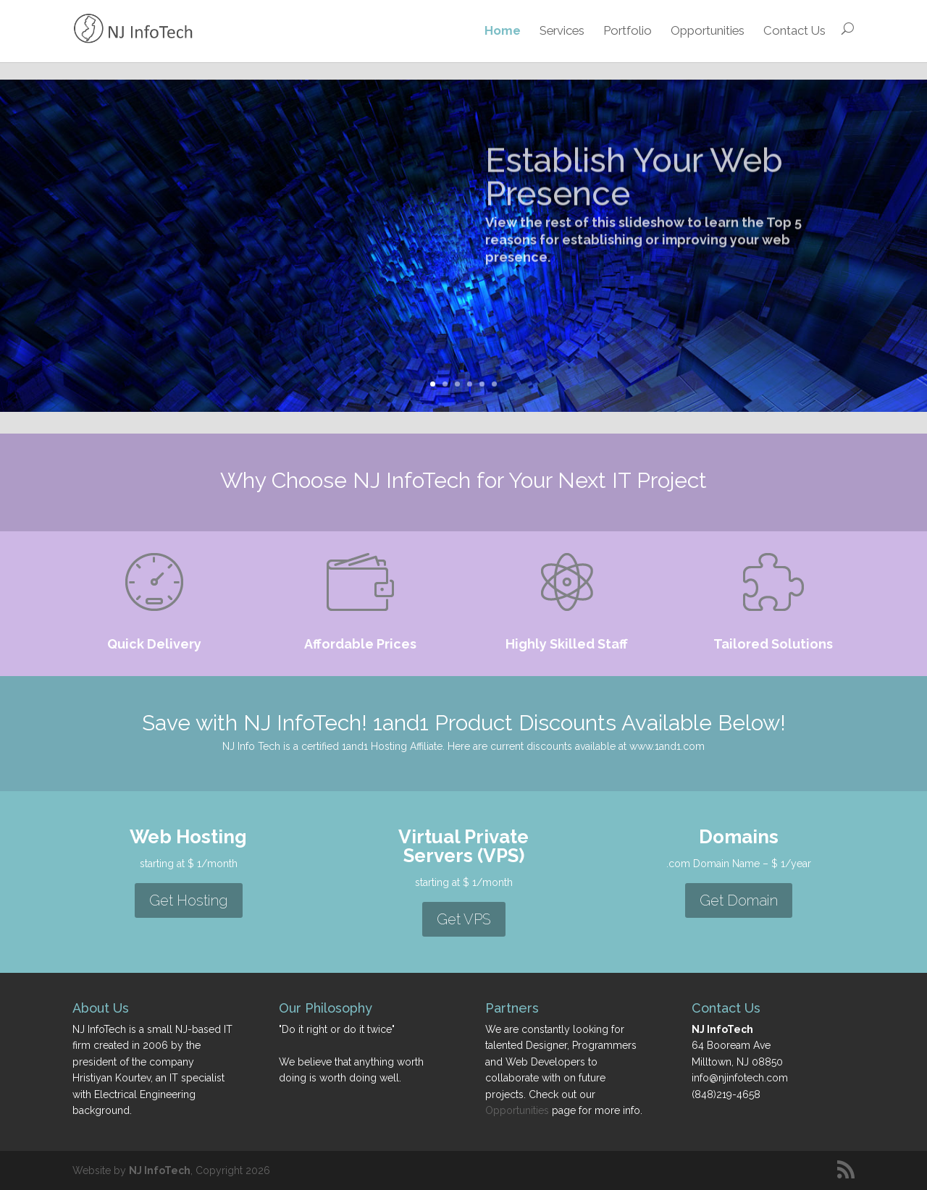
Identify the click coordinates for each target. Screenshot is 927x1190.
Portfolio (627, 30)
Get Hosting (188, 900)
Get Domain (739, 900)
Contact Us (794, 30)
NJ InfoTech (159, 1170)
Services (562, 30)
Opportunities (707, 30)
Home (503, 30)
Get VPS (464, 919)
